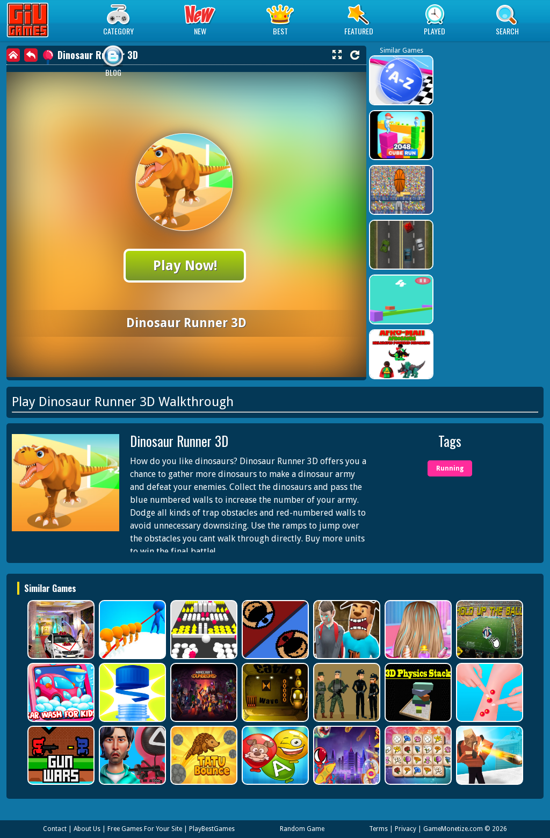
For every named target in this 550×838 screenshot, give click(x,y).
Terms (378, 829)
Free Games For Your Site (144, 829)
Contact (55, 829)
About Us (87, 829)
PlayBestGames (212, 829)
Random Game (302, 829)
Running (450, 468)
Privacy (405, 829)
